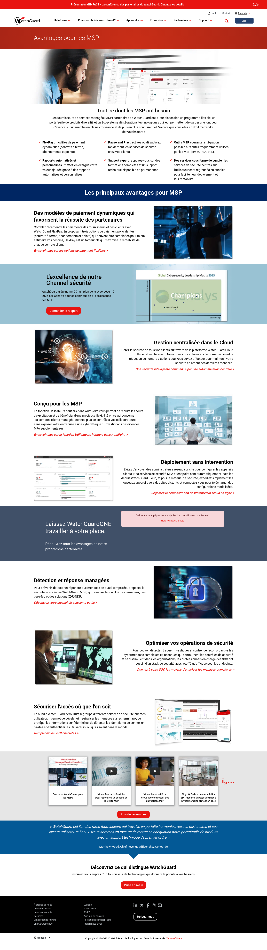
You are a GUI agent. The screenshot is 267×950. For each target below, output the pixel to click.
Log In (214, 13)
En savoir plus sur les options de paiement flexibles (69, 250)
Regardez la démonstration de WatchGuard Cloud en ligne (191, 493)
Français (242, 13)
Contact (226, 13)
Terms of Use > (174, 938)
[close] (256, 4)
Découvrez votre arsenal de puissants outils (64, 602)
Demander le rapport (64, 311)
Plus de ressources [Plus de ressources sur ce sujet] (133, 814)
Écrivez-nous (145, 916)
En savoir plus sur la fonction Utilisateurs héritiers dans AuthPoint (79, 434)
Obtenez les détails (172, 4)
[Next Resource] (228, 781)
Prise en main (133, 885)
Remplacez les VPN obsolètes (55, 733)
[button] (227, 21)
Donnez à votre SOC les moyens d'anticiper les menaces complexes (184, 669)
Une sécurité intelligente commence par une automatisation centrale (184, 369)
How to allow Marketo (172, 520)
